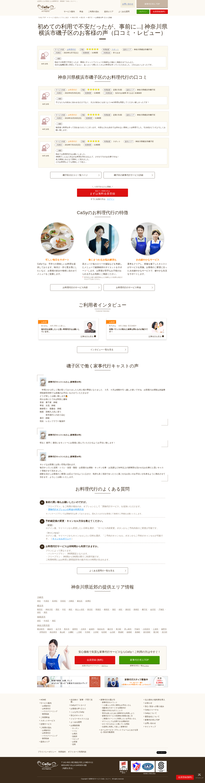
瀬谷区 (128, 609)
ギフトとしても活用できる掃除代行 (115, 721)
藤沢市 (110, 629)
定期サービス (46, 724)
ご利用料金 (45, 717)
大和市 (83, 629)
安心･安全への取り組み (154, 706)
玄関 (74, 744)
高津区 (55, 601)
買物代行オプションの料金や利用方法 (66, 509)
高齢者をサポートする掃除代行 (114, 708)
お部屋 (74, 742)
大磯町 (71, 632)
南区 (70, 609)
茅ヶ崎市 (128, 629)
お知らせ (148, 703)
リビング (75, 739)
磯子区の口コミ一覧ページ (75, 175)
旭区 (114, 609)
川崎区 (71, 601)
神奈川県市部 (43, 625)
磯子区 (90, 17)
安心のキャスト (77, 715)
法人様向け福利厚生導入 (155, 700)
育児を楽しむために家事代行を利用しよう (118, 713)
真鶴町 (137, 632)
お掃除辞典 (75, 725)
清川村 (164, 632)
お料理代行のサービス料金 (128, 287)
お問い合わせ (127, 4)
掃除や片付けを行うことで (112, 710)
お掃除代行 (46, 706)
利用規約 (62, 752)
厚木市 (66, 629)
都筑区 (106, 609)
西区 (57, 609)
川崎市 (40, 597)
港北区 (90, 609)
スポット (115, 49)
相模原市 (41, 617)
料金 (81, 11)
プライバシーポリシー (47, 752)
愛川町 (156, 632)
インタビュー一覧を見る (101, 349)
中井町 (87, 632)
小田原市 (146, 629)
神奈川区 (49, 609)
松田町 (104, 632)
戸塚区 (161, 609)
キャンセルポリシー (61, 539)
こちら (146, 666)
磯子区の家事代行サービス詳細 (128, 175)
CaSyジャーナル (151, 710)
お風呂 (74, 734)
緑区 (120, 609)
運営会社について (152, 717)
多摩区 (88, 601)
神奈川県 (75, 17)
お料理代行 (71, 49)
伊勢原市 (43, 632)
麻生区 (79, 601)
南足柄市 (53, 632)
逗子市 (58, 629)
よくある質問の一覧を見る (101, 571)
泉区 (45, 612)
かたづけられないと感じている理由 (115, 724)
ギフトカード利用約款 (77, 752)
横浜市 (83, 17)
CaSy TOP (42, 17)
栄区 (39, 612)
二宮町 (79, 632)
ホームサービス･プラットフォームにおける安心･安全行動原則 (119, 731)
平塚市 (137, 629)
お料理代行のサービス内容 (75, 287)
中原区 (46, 601)
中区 (64, 609)
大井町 (96, 632)
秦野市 (164, 629)
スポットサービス (48, 721)
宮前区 (63, 601)
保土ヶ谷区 (79, 609)
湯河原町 (146, 632)
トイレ (74, 731)
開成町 (121, 632)
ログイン (143, 11)
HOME (43, 700)
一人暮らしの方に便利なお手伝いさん (116, 705)
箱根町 (129, 632)
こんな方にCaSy (77, 712)
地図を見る (67, 768)
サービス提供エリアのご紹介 (59, 17)
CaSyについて (151, 713)
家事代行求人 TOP (152, 4)
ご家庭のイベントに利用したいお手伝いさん (119, 719)
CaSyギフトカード (78, 705)
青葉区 (98, 609)
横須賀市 (40, 629)
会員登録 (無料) (95, 660)
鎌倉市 (50, 629)
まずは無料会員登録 (102, 192)
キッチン (75, 728)
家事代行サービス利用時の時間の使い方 (117, 716)
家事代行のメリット (109, 702)
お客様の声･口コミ (78, 709)
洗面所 (74, 736)
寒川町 (118, 629)
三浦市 (155, 629)
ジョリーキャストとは (80, 719)
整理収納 (45, 714)
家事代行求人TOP (139, 660)
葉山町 (62, 632)
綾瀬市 (92, 629)
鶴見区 (40, 609)
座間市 (75, 629)
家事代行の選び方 (108, 700)
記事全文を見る (87, 336)
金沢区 (153, 609)
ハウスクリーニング (49, 711)
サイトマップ (150, 727)
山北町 (112, 632)
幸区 (39, 601)
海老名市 (101, 629)
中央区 (46, 621)
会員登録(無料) (159, 11)
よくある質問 (123, 11)
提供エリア (108, 11)
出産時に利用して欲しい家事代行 (115, 727)
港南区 (136, 609)
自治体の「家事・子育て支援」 (82, 701)
